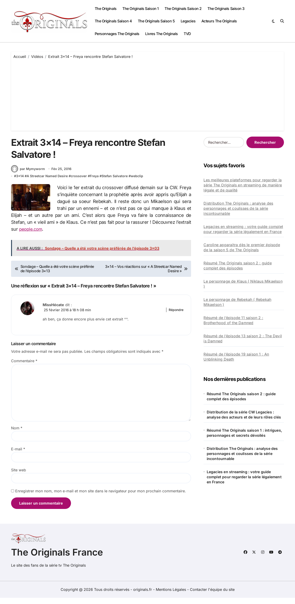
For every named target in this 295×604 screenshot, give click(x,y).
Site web (18, 476)
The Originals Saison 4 (113, 21)
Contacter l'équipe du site (212, 595)
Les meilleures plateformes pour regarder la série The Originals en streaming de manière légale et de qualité (243, 185)
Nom (16, 434)
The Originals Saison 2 (183, 8)
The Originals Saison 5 (156, 21)
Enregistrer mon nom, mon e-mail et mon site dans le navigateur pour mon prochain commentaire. (100, 497)
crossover (79, 182)
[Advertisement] (148, 94)
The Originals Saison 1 (140, 8)
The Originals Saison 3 (225, 8)
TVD (187, 33)
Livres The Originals (161, 33)
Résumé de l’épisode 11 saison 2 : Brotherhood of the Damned (233, 320)
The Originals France (57, 558)
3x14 (20, 182)
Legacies (188, 21)
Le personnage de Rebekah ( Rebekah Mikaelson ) (237, 302)
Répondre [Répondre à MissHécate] (176, 316)
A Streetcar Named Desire (47, 182)
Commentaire (24, 367)
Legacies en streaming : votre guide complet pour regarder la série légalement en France (243, 229)
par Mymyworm (28, 174)
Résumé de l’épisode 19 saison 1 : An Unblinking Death (236, 357)
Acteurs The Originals (219, 21)
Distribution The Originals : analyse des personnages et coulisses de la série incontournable (238, 208)
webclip (137, 182)
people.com (31, 235)
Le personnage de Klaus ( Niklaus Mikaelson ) (243, 284)
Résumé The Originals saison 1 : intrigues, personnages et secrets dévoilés (244, 433)
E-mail (18, 455)
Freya (94, 182)
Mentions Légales (171, 595)
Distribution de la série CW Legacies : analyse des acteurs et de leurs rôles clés (244, 414)
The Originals (106, 8)
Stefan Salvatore (115, 182)
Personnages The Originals (117, 33)
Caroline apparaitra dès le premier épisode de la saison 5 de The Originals (242, 247)
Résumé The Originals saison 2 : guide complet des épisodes (237, 265)
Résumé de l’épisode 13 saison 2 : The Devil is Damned (243, 338)
